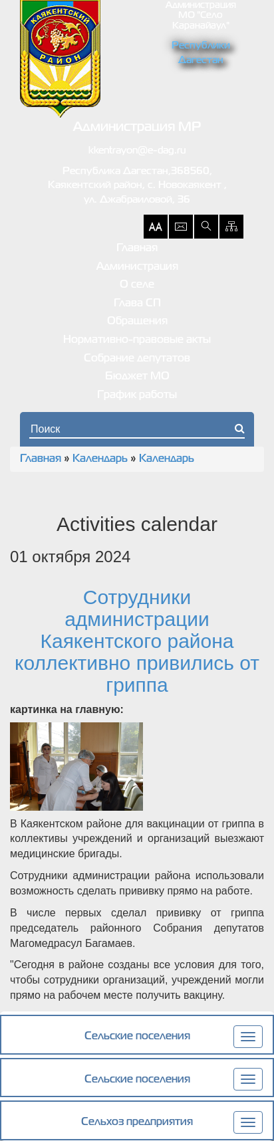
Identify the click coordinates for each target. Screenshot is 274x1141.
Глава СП (137, 303)
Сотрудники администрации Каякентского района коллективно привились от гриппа (137, 641)
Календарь (100, 459)
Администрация (137, 267)
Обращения (137, 321)
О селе (137, 285)
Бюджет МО (137, 376)
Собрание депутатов (137, 358)
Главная (137, 248)
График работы (137, 395)
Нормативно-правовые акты (137, 340)
